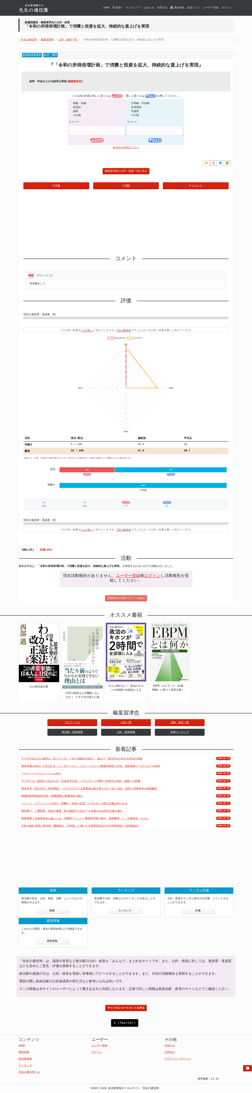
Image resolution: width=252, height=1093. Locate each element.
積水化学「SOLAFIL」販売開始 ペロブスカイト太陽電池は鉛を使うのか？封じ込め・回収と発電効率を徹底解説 (89, 788)
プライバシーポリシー (177, 1058)
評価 (56, 185)
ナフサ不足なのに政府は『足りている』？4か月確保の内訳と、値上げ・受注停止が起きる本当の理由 (81, 758)
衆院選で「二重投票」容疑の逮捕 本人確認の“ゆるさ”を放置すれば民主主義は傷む (72, 811)
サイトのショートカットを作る (126, 1008)
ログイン (226, 7)
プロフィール (72, 722)
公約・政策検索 (126, 732)
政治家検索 (25, 1058)
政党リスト (193, 7)
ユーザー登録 (211, 7)
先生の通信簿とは (29, 1072)
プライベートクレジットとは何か (41, 773)
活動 (126, 185)
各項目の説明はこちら (126, 147)
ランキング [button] (132, 7)
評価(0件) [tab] (46, 549)
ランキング (129, 910)
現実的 (77, 107)
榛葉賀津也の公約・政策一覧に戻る (126, 171)
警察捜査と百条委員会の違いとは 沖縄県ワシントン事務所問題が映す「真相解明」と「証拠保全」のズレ (85, 818)
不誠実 (135, 111)
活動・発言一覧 (179, 722)
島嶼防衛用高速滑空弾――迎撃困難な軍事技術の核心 (52, 796)
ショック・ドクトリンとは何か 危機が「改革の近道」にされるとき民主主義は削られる (74, 803)
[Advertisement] (126, 224)
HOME (106, 7)
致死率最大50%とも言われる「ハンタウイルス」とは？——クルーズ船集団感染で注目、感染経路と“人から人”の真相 (90, 766)
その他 (77, 115)
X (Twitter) (125, 1023)
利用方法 (162, 7)
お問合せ (169, 1052)
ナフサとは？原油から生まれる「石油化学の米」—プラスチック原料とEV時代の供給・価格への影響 (80, 781)
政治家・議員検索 (72, 732)
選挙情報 (177, 7)
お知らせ (149, 7)
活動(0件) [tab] (28, 549)
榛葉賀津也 (74, 81)
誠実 (75, 111)
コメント (74, 122)
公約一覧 (126, 722)
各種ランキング (179, 732)
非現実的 (136, 107)
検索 (58, 910)
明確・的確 (79, 103)
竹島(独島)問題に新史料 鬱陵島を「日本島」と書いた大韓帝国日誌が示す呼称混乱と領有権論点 (80, 826)
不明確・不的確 (140, 103)
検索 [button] (116, 7)
